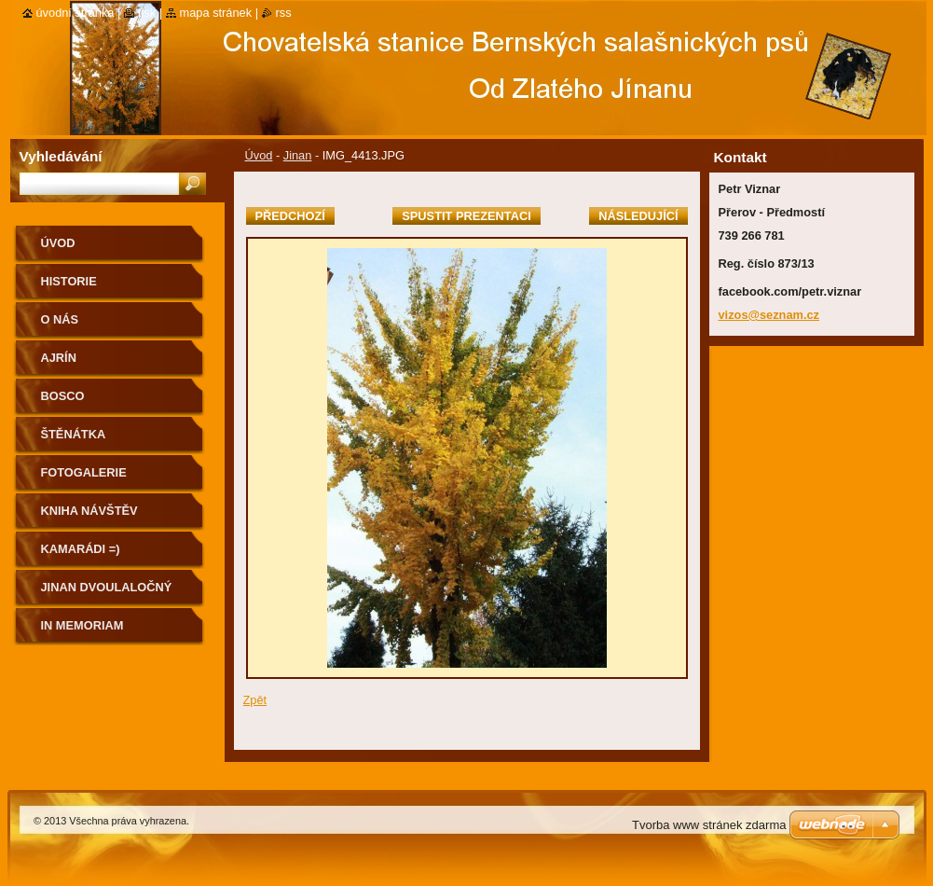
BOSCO (63, 396)
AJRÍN (58, 358)
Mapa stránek (216, 13)
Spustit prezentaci (466, 216)
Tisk (147, 13)
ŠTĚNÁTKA (73, 434)
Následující (638, 216)
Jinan (297, 155)
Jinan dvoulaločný (106, 587)
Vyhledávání (61, 156)
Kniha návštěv (89, 511)
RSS (284, 13)
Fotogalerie (84, 472)
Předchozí (290, 216)
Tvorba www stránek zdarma (709, 825)
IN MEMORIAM (82, 625)
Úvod (259, 155)
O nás (60, 319)
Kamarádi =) (80, 549)
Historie (69, 281)
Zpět (255, 700)
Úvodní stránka (75, 13)
